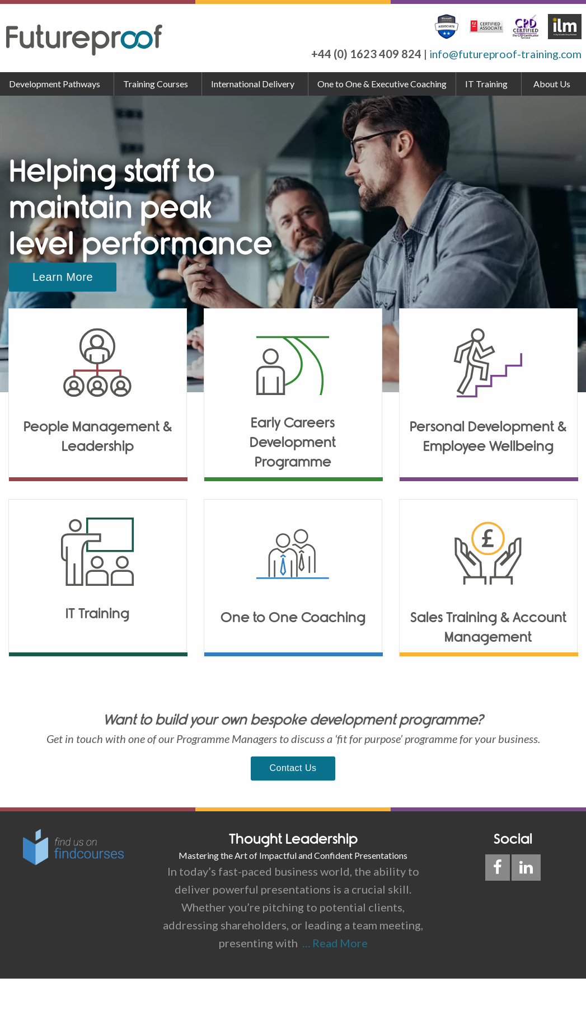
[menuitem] (57, 84)
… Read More (332, 942)
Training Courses (155, 83)
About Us (551, 83)
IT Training (486, 83)
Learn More (62, 277)
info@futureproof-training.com (503, 53)
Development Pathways (54, 83)
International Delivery (252, 83)
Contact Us (293, 768)
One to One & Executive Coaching (382, 83)
